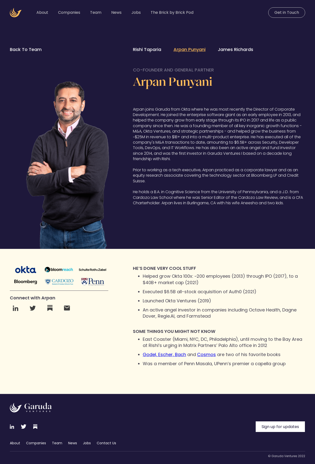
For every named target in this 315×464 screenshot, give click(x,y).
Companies (69, 13)
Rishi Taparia (147, 49)
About (42, 13)
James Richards (235, 49)
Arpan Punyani (189, 49)
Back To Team (26, 49)
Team (95, 13)
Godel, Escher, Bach (164, 354)
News (116, 13)
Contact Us (106, 443)
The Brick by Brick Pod (172, 13)
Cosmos (206, 354)
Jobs (136, 13)
